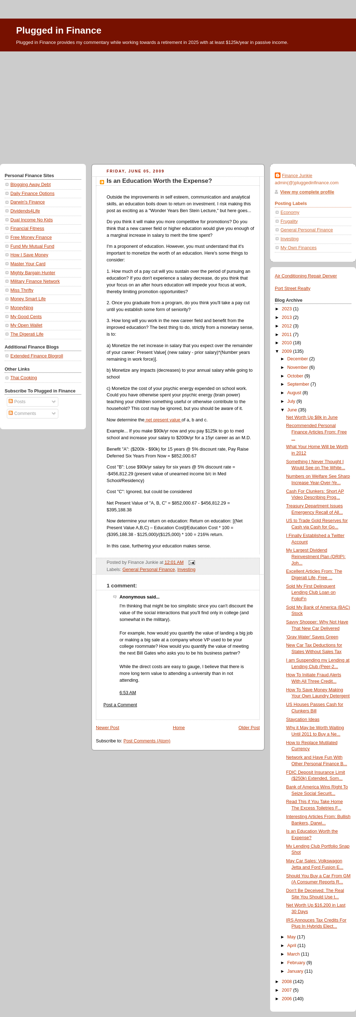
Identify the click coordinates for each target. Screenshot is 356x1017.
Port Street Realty (293, 288)
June (292, 409)
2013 (287, 317)
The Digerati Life (27, 334)
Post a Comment (120, 704)
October (295, 376)
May (292, 937)
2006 (287, 998)
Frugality (289, 221)
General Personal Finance (148, 569)
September (299, 384)
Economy (290, 212)
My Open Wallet (26, 325)
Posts (17, 401)
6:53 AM (128, 692)
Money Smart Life (28, 298)
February (297, 962)
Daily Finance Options (32, 193)
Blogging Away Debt (30, 184)
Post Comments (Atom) (146, 740)
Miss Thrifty (21, 290)
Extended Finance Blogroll (36, 356)
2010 (287, 342)
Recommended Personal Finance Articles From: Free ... (316, 432)
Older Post (249, 727)
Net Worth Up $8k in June (312, 417)
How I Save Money (29, 254)
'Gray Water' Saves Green (312, 637)
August (295, 392)
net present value (163, 419)
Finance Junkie (297, 175)
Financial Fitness (27, 228)
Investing (186, 569)
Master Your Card (27, 263)
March (294, 954)
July (292, 401)
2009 (287, 351)
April (292, 945)
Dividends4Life (25, 211)
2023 (287, 308)
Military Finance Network (35, 281)
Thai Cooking (23, 377)
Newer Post (107, 727)
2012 (287, 326)
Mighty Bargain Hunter (32, 272)
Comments (22, 413)
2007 (287, 990)
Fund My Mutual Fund (32, 246)
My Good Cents (26, 316)
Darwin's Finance (27, 202)
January (295, 971)
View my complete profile (307, 192)
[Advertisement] (178, 105)
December (298, 358)
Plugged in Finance (58, 30)
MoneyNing (21, 307)
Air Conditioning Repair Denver (306, 276)
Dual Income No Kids (31, 219)
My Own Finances (299, 247)
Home (179, 727)
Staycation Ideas (303, 719)
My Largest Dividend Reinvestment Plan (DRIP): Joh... (316, 556)
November (298, 367)
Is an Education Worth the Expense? (159, 180)
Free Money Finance (31, 237)
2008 (287, 981)
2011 (287, 334)
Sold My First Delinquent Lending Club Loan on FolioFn (311, 592)
